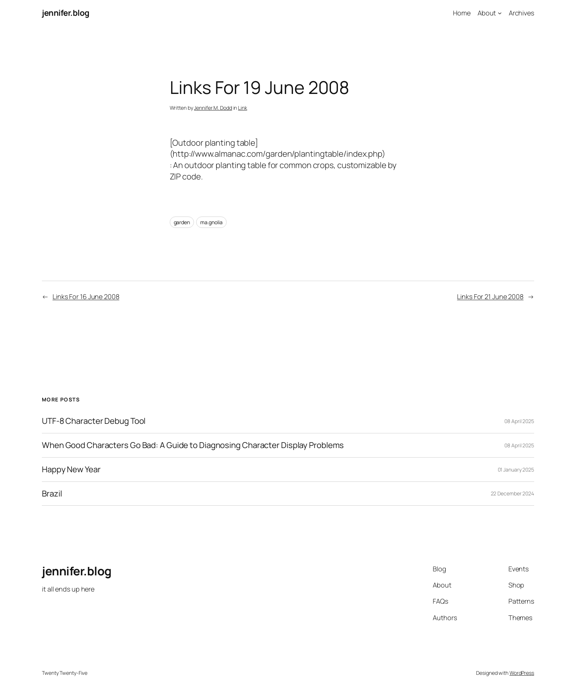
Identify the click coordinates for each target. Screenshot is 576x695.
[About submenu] (500, 13)
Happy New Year (71, 469)
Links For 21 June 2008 (490, 296)
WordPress (522, 672)
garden (182, 222)
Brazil (52, 493)
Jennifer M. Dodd (213, 107)
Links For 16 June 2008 (86, 296)
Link (242, 107)
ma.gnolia (211, 222)
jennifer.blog (66, 12)
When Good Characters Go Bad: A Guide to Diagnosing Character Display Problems (193, 445)
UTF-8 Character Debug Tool (93, 421)
